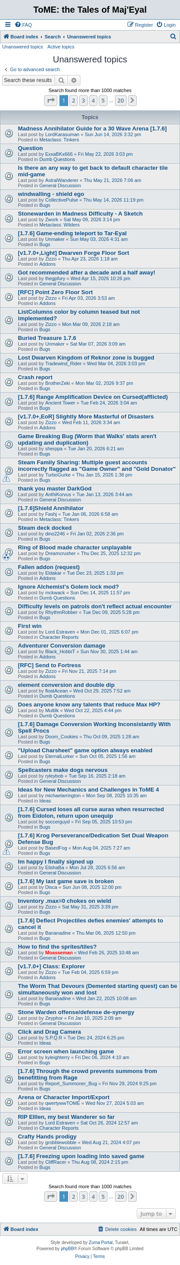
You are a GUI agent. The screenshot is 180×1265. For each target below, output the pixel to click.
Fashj (51, 514)
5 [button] (102, 100)
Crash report (35, 377)
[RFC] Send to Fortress (49, 665)
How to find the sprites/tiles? (57, 946)
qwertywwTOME (62, 1103)
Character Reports (59, 637)
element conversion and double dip (66, 685)
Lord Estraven (60, 631)
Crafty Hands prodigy (47, 1136)
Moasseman (59, 952)
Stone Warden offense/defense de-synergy (76, 1012)
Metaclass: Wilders (59, 224)
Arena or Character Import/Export (64, 1097)
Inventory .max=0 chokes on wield (64, 901)
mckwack (55, 592)
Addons (47, 264)
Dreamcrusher (60, 553)
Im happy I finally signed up (55, 861)
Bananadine (58, 933)
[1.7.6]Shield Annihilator (50, 508)
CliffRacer (55, 1162)
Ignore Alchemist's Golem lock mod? (68, 586)
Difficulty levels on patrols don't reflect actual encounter (95, 606)
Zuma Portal (100, 1242)
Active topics (61, 46)
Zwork (51, 219)
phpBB (67, 1248)
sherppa (53, 448)
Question (30, 148)
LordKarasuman (62, 134)
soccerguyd (57, 821)
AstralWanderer (61, 180)
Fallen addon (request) (49, 567)
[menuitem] (23, 25)
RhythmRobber (61, 612)
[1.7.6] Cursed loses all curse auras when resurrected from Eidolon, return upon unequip (91, 812)
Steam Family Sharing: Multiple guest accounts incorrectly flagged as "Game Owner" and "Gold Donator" (97, 465)
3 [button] (83, 100)
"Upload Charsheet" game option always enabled (85, 750)
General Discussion (60, 185)
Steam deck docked (45, 528)
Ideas (45, 800)
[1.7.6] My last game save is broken (66, 881)
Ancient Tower (60, 402)
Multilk (52, 710)
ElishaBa (54, 867)
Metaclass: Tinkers (59, 139)
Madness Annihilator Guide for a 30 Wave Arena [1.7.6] (92, 128)
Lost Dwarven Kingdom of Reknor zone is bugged (86, 357)
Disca (51, 887)
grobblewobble (60, 1142)
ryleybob (54, 775)
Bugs (44, 205)
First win (30, 626)
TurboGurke (57, 474)
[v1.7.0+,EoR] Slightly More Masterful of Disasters (86, 416)
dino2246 (55, 533)
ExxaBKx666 (59, 154)
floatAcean (56, 690)
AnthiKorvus (58, 494)
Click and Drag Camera (49, 1031)
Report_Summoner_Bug (71, 1083)
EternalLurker (59, 756)
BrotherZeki (57, 383)
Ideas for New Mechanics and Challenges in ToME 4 (88, 789)
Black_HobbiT (60, 651)
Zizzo (50, 258)
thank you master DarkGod (55, 488)
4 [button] (93, 100)
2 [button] (73, 100)
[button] (50, 100)
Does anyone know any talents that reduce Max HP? (89, 704)
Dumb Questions (57, 159)
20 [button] (121, 100)
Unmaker (55, 239)
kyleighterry (57, 1057)
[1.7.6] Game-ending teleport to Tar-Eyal (72, 233)
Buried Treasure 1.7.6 (47, 338)
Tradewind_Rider (63, 363)
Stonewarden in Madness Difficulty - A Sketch (80, 213)
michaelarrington (62, 795)
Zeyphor (53, 1018)
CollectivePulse (61, 199)
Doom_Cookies (61, 736)
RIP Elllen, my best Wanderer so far (66, 1117)
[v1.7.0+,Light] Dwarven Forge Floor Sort (73, 253)
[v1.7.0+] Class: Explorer (51, 966)
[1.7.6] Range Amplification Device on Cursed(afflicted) (93, 397)
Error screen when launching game (66, 1051)
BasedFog (56, 847)
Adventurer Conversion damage (61, 645)
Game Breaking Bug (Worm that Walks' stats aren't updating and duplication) (87, 439)
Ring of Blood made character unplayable (75, 547)
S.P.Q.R (53, 1037)
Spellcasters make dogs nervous (62, 770)
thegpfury (55, 278)
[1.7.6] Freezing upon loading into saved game (81, 1156)
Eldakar (53, 573)
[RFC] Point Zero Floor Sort (55, 292)
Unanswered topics (22, 46)
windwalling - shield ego (51, 194)
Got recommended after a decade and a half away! (86, 272)
